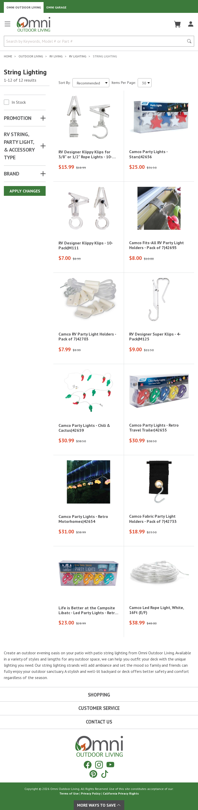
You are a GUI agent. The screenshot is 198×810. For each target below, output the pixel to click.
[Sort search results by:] (90, 82)
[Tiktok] (105, 774)
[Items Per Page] (145, 82)
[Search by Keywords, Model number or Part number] (95, 41)
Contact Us (99, 722)
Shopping (99, 695)
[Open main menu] (7, 26)
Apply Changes (25, 190)
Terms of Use (69, 793)
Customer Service (99, 708)
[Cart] (177, 24)
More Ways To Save (99, 805)
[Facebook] (88, 765)
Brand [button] (11, 173)
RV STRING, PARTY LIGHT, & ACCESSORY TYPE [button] (19, 146)
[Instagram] (99, 765)
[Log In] (190, 24)
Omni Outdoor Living (23, 7)
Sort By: (64, 82)
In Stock (19, 102)
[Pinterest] (93, 774)
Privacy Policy (91, 793)
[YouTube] (110, 765)
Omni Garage (56, 7)
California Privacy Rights (121, 793)
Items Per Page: (123, 82)
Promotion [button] (17, 118)
